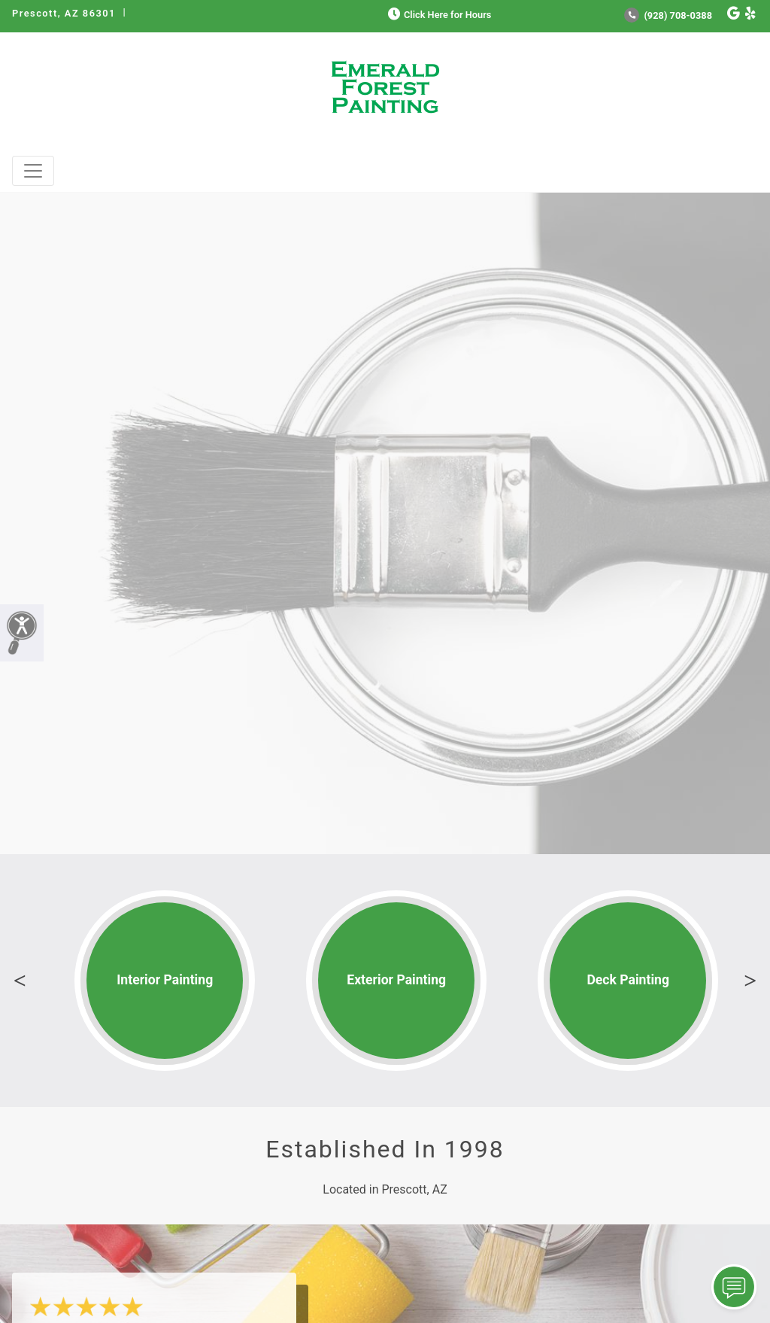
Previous (19, 980)
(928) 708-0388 (668, 15)
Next (750, 980)
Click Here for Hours (438, 14)
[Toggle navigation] (33, 171)
